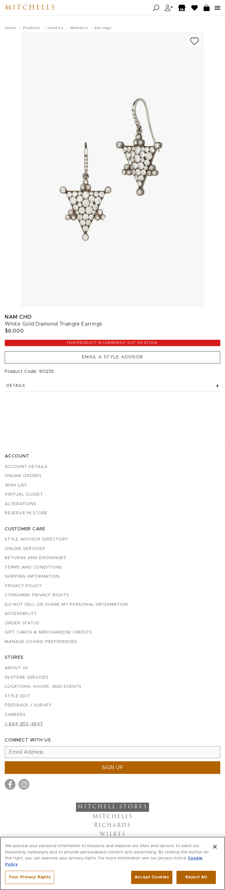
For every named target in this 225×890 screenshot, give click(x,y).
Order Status (22, 623)
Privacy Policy (23, 586)
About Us (16, 668)
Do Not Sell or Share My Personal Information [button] (66, 605)
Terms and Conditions (33, 567)
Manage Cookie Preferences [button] (41, 642)
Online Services (25, 549)
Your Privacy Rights (30, 877)
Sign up (112, 767)
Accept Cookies (152, 877)
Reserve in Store (26, 513)
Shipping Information (32, 577)
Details (112, 386)
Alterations (20, 504)
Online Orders (23, 476)
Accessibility (21, 614)
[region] (112, 863)
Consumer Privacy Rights (37, 595)
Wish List (16, 485)
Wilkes (113, 834)
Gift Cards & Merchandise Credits (48, 632)
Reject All (196, 877)
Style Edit (18, 696)
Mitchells (30, 8)
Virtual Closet (24, 494)
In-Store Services (27, 677)
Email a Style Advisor (112, 357)
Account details (26, 467)
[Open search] (156, 8)
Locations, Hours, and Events (43, 687)
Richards (112, 825)
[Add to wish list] (194, 41)
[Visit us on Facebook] (10, 784)
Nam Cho (18, 317)
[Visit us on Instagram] (24, 784)
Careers (15, 715)
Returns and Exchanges (35, 558)
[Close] (215, 847)
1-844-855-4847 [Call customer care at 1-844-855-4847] (24, 724)
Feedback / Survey (28, 705)
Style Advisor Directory (36, 539)
